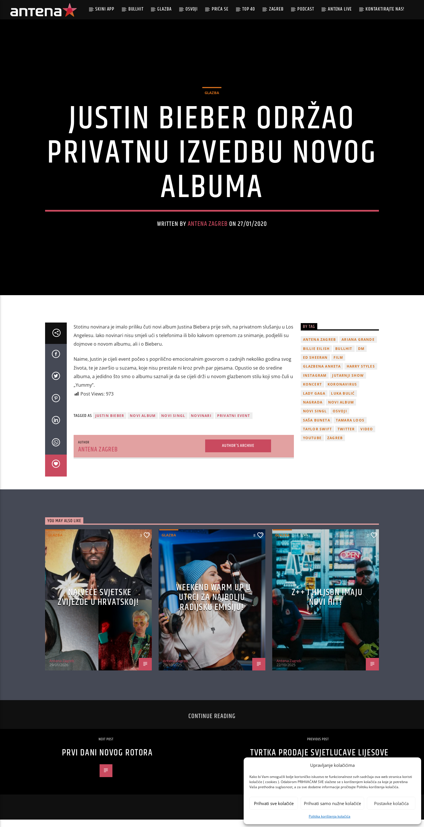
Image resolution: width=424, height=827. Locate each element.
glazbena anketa (322, 373)
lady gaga (314, 400)
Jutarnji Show (348, 382)
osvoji (340, 418)
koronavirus (342, 391)
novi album (143, 423)
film (338, 364)
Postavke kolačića (391, 803)
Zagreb (276, 9)
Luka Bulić (343, 400)
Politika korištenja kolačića (329, 816)
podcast (305, 9)
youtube (312, 445)
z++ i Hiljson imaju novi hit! (327, 605)
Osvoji (191, 9)
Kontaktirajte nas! (385, 9)
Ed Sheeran (315, 364)
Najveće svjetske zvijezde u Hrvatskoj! (98, 605)
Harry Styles (361, 373)
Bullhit (136, 9)
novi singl (173, 423)
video (366, 436)
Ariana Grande (358, 346)
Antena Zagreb (208, 228)
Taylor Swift (317, 436)
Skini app (104, 9)
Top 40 (248, 9)
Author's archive (238, 453)
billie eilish (316, 355)
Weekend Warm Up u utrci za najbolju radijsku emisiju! (213, 604)
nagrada (312, 409)
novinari (201, 423)
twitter (346, 436)
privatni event (233, 423)
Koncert (312, 391)
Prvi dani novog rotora (107, 760)
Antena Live (340, 9)
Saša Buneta (316, 427)
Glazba (164, 9)
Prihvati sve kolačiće (274, 803)
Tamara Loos (350, 427)
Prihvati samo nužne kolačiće (332, 803)
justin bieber (109, 423)
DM (361, 355)
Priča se (220, 9)
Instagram (315, 382)
